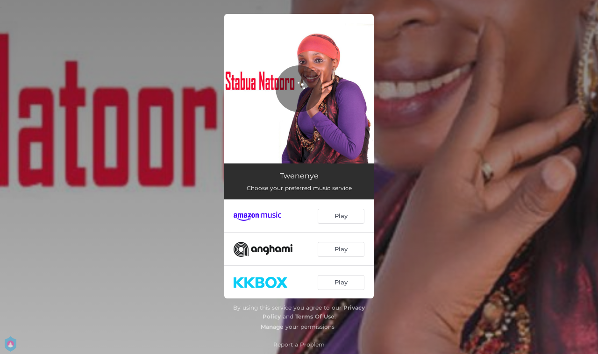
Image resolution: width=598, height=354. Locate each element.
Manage (272, 326)
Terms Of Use (315, 316)
